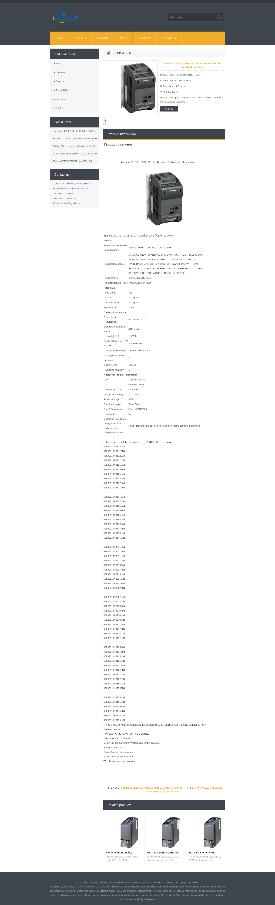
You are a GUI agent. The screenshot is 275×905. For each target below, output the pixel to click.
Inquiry (169, 108)
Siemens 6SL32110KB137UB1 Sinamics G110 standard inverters (151, 788)
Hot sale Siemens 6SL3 (203, 852)
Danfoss (60, 108)
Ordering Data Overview (139, 278)
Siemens (60, 72)
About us (80, 38)
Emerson (60, 81)
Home (59, 38)
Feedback (145, 38)
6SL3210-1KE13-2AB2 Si (162, 852)
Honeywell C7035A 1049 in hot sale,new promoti (76, 138)
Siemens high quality (119, 852)
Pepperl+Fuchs (63, 90)
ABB (58, 63)
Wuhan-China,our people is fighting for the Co (74, 146)
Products (102, 38)
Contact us (169, 38)
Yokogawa (61, 99)
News (123, 38)
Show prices (134, 297)
